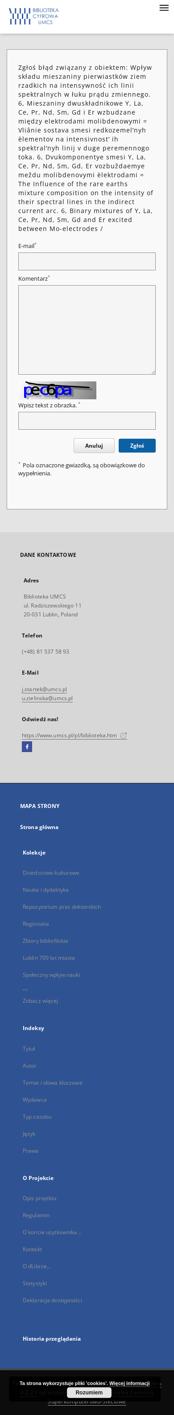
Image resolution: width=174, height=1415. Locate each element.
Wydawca (35, 1099)
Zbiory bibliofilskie (45, 941)
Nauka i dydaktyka (46, 889)
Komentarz (34, 278)
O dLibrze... (37, 1266)
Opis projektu (40, 1198)
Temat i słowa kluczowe (53, 1082)
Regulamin (36, 1215)
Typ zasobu (37, 1116)
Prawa (31, 1150)
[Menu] (164, 7)
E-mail (27, 246)
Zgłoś (137, 445)
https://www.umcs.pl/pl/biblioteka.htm (74, 735)
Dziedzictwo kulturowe (51, 872)
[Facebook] (27, 747)
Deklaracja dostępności (52, 1300)
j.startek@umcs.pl (44, 689)
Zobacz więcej (40, 1001)
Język (29, 1133)
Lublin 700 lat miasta (49, 958)
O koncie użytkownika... (52, 1232)
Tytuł (29, 1048)
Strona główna (39, 827)
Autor (30, 1065)
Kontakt (32, 1249)
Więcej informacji (129, 1383)
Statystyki (35, 1283)
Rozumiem (89, 1392)
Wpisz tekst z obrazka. (49, 405)
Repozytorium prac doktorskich (62, 907)
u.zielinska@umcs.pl (47, 698)
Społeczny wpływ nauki (51, 975)
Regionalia (36, 924)
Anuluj (94, 445)
